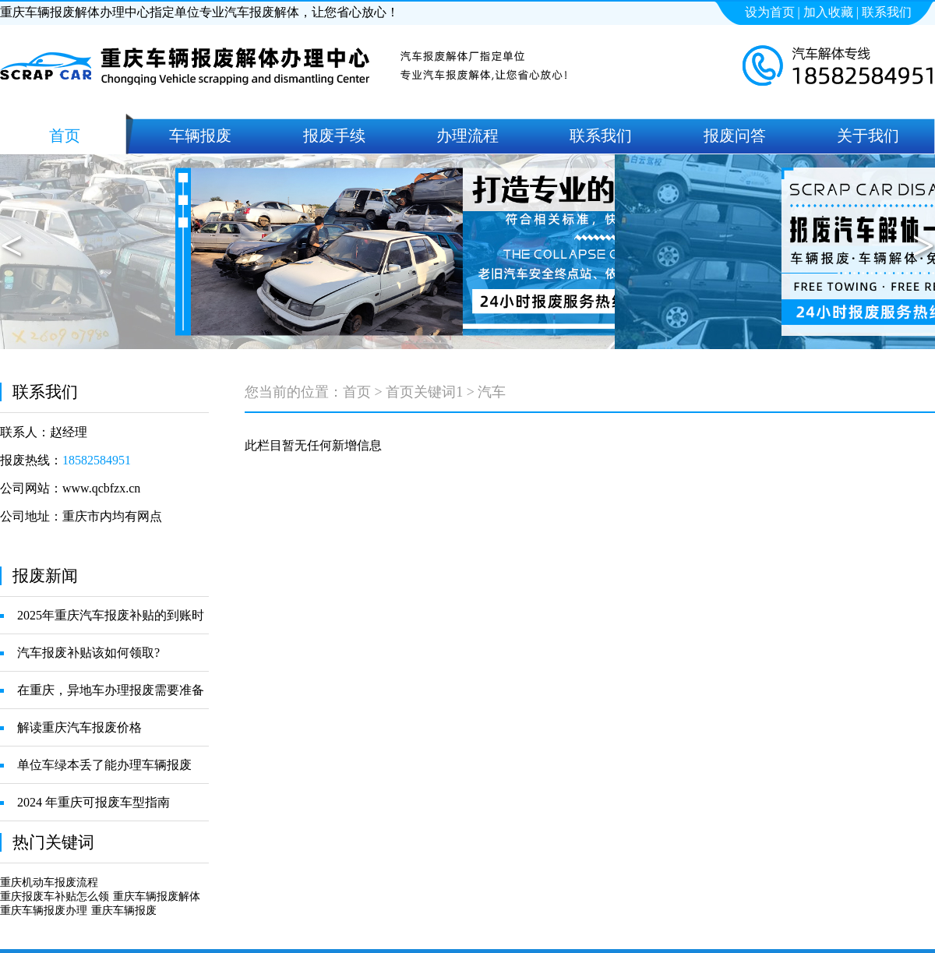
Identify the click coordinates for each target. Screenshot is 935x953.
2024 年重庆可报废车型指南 (93, 802)
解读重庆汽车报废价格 (79, 727)
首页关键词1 (424, 392)
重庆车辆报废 (124, 910)
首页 (357, 392)
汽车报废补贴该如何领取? (88, 652)
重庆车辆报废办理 (43, 910)
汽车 (492, 392)
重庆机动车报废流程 (49, 882)
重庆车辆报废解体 (156, 896)
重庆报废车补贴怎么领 (54, 896)
